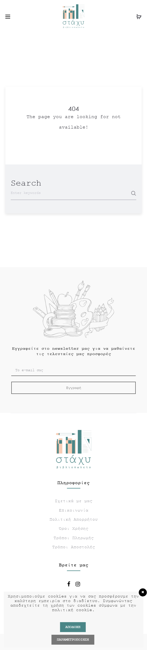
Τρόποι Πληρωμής (74, 538)
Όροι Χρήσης (73, 528)
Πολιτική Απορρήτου (74, 519)
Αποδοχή (72, 627)
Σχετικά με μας (73, 501)
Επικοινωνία (73, 510)
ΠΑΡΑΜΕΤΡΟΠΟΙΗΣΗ (73, 639)
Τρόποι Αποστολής (73, 547)
